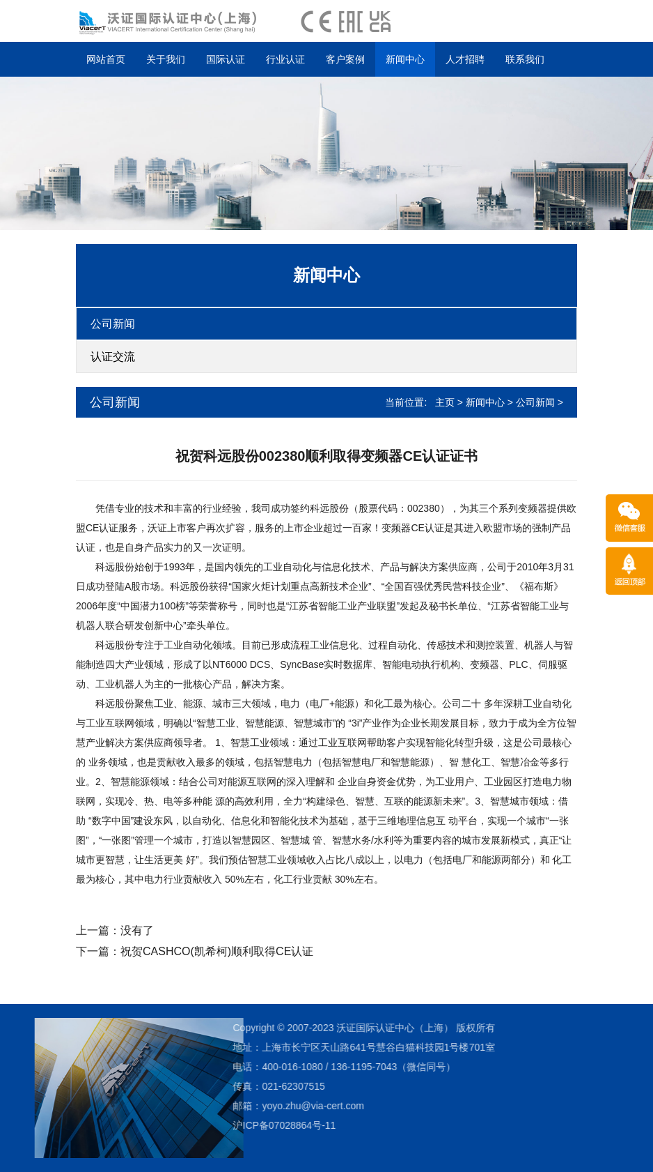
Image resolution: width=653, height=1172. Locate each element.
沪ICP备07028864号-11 (208, 1125)
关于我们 (165, 59)
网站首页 (105, 59)
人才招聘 (465, 59)
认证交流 (113, 357)
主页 (445, 402)
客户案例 (345, 59)
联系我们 (524, 59)
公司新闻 (113, 324)
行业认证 (285, 59)
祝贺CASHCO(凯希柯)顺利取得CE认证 (216, 951)
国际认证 (225, 59)
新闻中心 (405, 59)
